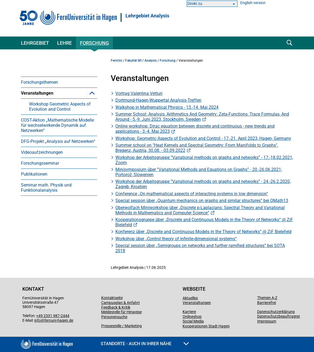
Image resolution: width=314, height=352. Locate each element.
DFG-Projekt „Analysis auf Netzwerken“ (58, 141)
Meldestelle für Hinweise (121, 312)
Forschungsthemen (39, 82)
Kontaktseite (112, 298)
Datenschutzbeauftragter (278, 316)
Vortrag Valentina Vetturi (138, 93)
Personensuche (114, 317)
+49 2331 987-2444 (52, 316)
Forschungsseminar (40, 163)
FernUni (116, 60)
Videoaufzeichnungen (42, 152)
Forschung (94, 43)
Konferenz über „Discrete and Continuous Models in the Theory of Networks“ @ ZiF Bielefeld (203, 231)
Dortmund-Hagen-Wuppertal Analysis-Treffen (158, 100)
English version (253, 3)
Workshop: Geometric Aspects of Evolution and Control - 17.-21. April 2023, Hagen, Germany (203, 138)
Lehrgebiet (35, 43)
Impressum (266, 321)
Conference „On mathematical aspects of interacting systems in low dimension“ (191, 193)
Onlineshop (192, 316)
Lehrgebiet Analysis (147, 16)
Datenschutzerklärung (276, 311)
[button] (92, 93)
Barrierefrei (266, 302)
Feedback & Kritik (115, 307)
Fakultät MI (133, 60)
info (37, 320)
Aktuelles (190, 298)
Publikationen (34, 174)
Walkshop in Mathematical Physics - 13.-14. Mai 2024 (166, 107)
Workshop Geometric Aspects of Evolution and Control (60, 106)
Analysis (150, 60)
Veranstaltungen (37, 93)
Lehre (64, 43)
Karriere (189, 311)
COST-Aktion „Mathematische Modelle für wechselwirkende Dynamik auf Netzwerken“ (57, 125)
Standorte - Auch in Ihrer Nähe (145, 343)
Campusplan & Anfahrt (120, 302)
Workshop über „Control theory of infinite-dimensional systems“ (176, 238)
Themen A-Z (267, 298)
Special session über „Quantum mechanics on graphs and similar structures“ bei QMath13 (201, 200)
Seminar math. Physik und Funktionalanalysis (46, 187)
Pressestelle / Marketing (121, 326)
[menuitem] (59, 82)
